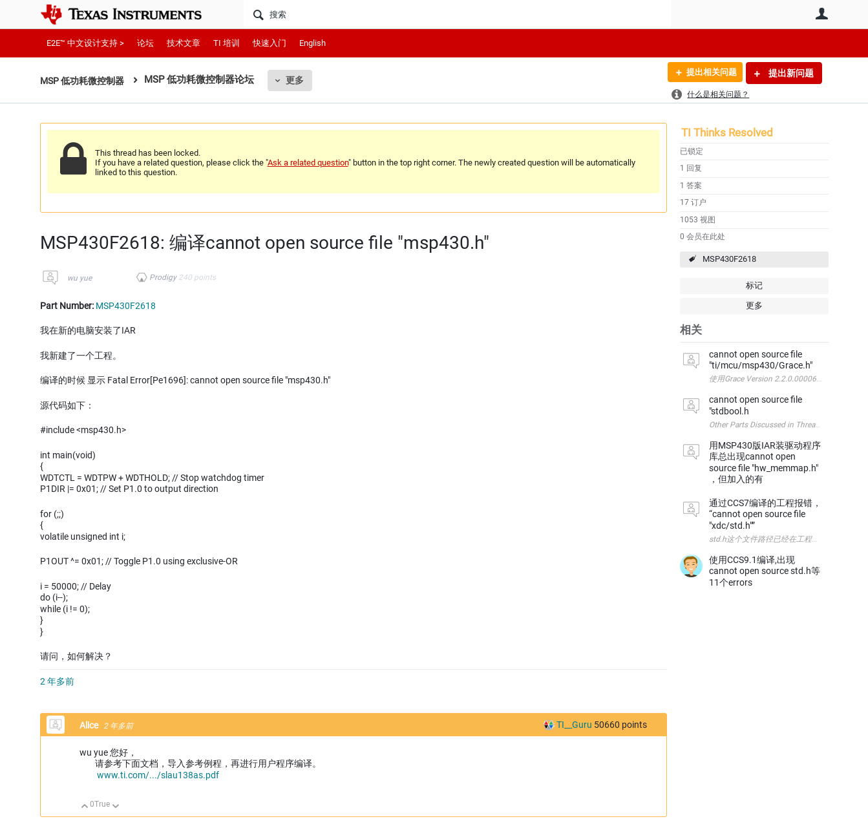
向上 (84, 807)
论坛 (145, 43)
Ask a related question (308, 162)
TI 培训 (226, 43)
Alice (89, 725)
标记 (754, 285)
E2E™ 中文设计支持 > (85, 43)
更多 (301, 80)
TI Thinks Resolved (727, 132)
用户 (822, 13)
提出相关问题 (708, 73)
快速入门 (269, 43)
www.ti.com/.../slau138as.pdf (158, 775)
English (312, 43)
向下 (115, 807)
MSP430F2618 (729, 259)
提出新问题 (790, 73)
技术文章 (183, 43)
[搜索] (457, 14)
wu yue (79, 277)
